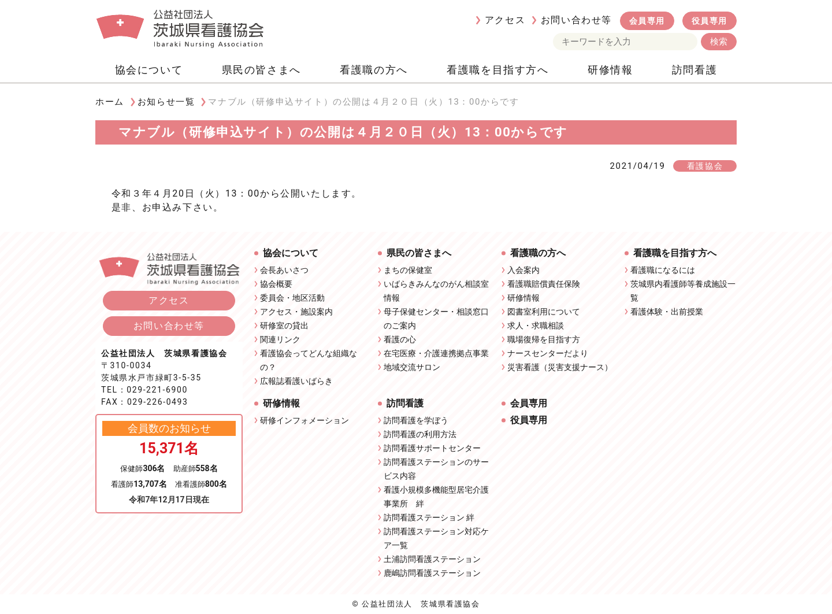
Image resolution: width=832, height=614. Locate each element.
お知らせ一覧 (166, 102)
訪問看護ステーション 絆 (429, 517)
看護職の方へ (374, 70)
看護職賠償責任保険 (543, 283)
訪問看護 (694, 70)
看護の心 (400, 339)
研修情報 (610, 70)
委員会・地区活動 (292, 297)
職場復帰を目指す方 (543, 339)
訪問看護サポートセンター (432, 448)
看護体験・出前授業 (666, 311)
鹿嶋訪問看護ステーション (432, 573)
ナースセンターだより (547, 353)
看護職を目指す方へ (497, 70)
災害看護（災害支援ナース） (559, 367)
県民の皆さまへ (261, 70)
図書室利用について (543, 311)
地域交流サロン (412, 367)
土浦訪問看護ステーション (432, 559)
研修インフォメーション (304, 420)
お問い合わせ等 (576, 19)
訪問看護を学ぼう (416, 420)
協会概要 (276, 283)
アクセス (505, 19)
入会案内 (523, 270)
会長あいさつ (284, 270)
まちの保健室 (408, 270)
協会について (149, 70)
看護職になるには (662, 270)
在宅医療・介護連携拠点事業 (436, 353)
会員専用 (647, 20)
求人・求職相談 (535, 325)
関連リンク (280, 339)
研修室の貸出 (284, 325)
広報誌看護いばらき (296, 381)
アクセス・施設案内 (296, 311)
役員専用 (709, 20)
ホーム (109, 102)
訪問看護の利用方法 (420, 434)
